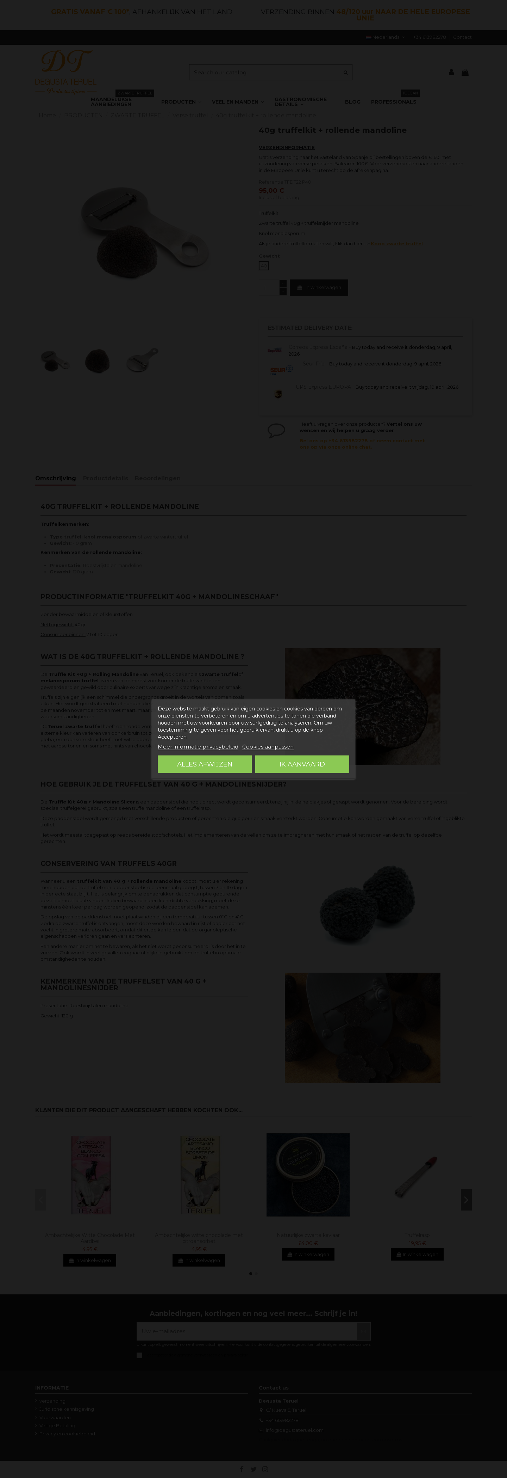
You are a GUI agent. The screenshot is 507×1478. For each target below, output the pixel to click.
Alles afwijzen (204, 764)
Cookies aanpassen (268, 746)
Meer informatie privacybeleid (198, 746)
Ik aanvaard (302, 764)
